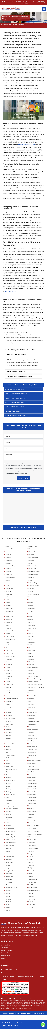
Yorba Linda (32, 902)
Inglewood (9, 800)
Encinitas (8, 729)
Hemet (8, 775)
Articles (3, 958)
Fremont (8, 746)
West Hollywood (33, 888)
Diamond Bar (10, 701)
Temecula (31, 842)
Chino (7, 648)
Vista (30, 873)
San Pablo (31, 772)
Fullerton (8, 749)
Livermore (9, 859)
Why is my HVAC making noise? (17, 371)
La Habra (8, 811)
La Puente (9, 820)
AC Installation (6, 945)
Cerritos (8, 645)
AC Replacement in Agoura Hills (15, 415)
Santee (30, 806)
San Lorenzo (32, 766)
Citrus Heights (10, 656)
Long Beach (9, 871)
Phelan (30, 648)
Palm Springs (32, 628)
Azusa (7, 586)
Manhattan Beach (11, 888)
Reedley (31, 698)
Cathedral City (10, 639)
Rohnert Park (32, 713)
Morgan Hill (32, 569)
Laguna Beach (10, 831)
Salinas (30, 727)
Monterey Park (33, 557)
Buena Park (9, 617)
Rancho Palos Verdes (35, 684)
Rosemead (31, 715)
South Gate (32, 828)
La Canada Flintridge (12, 809)
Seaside (30, 817)
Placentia (31, 659)
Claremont (9, 659)
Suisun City (32, 840)
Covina (8, 681)
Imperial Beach (10, 794)
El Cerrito (9, 715)
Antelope (9, 571)
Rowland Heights (33, 721)
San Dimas (31, 744)
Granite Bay (9, 766)
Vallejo (30, 868)
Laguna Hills (9, 834)
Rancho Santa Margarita (36, 687)
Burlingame (9, 619)
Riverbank (31, 707)
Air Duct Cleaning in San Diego (14, 402)
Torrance (31, 851)
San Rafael (31, 775)
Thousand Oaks (33, 848)
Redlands (31, 690)
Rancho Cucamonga (34, 679)
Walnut (30, 876)
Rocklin (30, 710)
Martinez (8, 896)
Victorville (31, 871)
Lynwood (9, 882)
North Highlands (33, 594)
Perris (30, 639)
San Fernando (32, 746)
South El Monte (33, 825)
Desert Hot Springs (12, 698)
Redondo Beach (33, 693)
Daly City (8, 690)
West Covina (32, 885)
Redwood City (33, 696)
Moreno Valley (33, 566)
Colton (8, 667)
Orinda (30, 617)
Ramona (31, 673)
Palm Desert (32, 625)
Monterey (31, 554)
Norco (30, 591)
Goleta (8, 763)
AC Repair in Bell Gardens (13, 411)
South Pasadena (33, 831)
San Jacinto (32, 755)
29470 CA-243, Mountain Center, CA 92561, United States (23, 978)
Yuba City (31, 905)
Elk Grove (9, 727)
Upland (30, 862)
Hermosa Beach (11, 780)
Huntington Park (11, 792)
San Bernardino (33, 729)
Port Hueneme (33, 667)
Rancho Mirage (33, 681)
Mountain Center (33, 571)
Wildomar (31, 896)
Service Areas (5, 955)
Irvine (7, 803)
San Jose (31, 758)
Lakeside (8, 848)
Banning (8, 591)
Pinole (30, 653)
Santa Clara (32, 786)
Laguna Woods (10, 840)
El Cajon (8, 713)
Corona (8, 673)
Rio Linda (31, 704)
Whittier (31, 893)
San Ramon (32, 777)
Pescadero (31, 642)
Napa (30, 580)
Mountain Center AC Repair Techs (15, 24)
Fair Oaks (8, 735)
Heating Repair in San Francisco (15, 398)
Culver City (9, 684)
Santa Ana (31, 780)
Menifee (8, 899)
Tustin (30, 859)
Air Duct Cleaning (7, 950)
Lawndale (9, 854)
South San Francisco (35, 834)
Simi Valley (31, 820)
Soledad (31, 823)
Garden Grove (10, 755)
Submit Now (23, 478)
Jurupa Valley (10, 806)
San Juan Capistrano (35, 761)
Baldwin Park (9, 588)
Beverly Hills (9, 608)
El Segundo (9, 724)
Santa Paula (32, 800)
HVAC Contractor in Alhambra (14, 407)
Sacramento (32, 724)
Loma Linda (9, 862)
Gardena (8, 758)
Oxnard (30, 619)
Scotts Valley (32, 811)
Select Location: (9, 2)
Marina (8, 893)
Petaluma (31, 645)
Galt (7, 752)
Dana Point (9, 693)
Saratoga (31, 809)
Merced (8, 905)
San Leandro (32, 763)
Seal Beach (31, 814)
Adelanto (8, 546)
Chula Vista (9, 653)
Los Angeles (9, 876)
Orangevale (32, 614)
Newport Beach (33, 586)
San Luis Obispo (33, 769)
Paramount (31, 636)
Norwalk (31, 597)
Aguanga (8, 552)
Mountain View (33, 574)
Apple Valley (9, 574)
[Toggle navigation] (44, 9)
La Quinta (9, 823)
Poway (30, 670)
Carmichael (9, 631)
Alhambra (8, 557)
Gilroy (7, 761)
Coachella (9, 665)
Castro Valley (10, 636)
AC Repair (4, 947)
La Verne (8, 825)
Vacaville (31, 865)
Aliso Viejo (9, 560)
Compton (9, 670)
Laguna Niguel (10, 837)
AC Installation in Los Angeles (14, 389)
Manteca (8, 890)
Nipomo (31, 588)
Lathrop (8, 851)
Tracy (30, 854)
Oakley (30, 605)
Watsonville (32, 882)
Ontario (30, 611)
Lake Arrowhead (11, 842)
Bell (7, 597)
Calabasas (9, 622)
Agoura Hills (9, 549)
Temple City (32, 845)
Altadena (8, 563)
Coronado (9, 676)
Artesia (8, 580)
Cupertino (9, 687)
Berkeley (8, 605)
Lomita (8, 865)
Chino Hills (9, 650)
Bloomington (10, 611)
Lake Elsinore (10, 845)
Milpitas (8, 910)
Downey (8, 707)
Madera (8, 885)
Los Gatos (9, 879)
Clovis (7, 662)
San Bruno (31, 732)
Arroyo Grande (10, 577)
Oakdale (31, 602)
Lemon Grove (10, 857)
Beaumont (9, 594)
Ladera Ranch (10, 828)
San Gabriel (32, 752)
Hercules (8, 777)
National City (32, 583)
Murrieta (31, 577)
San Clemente (32, 738)
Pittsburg (31, 656)
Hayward (8, 772)
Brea (7, 614)
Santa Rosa (32, 803)
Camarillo (8, 625)
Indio (7, 797)
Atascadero (9, 583)
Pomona (31, 665)
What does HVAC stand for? (16, 355)
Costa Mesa (9, 679)
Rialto (30, 701)
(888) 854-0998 (10, 970)
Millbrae (8, 907)
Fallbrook (8, 738)
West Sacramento (34, 890)
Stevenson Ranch (34, 837)
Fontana (8, 741)
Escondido (9, 732)
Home (3, 24)
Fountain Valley (10, 744)
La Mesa (8, 814)
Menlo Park (9, 902)
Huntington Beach (12, 789)
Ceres (7, 642)
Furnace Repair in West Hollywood (16, 394)
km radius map (23, 508)
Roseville (31, 718)
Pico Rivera (31, 650)
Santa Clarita (32, 789)
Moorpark (31, 560)
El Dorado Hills (10, 718)
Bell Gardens (10, 600)
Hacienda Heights (11, 769)
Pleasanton (32, 662)
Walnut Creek (32, 879)
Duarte (8, 710)
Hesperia (8, 783)
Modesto (31, 549)
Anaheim (8, 569)
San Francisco (32, 749)
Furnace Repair (6, 953)
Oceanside (31, 608)
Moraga (30, 563)
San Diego (31, 741)
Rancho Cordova (33, 676)
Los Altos (9, 873)
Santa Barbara (32, 783)
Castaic (8, 634)
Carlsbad (8, 628)
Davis (7, 696)
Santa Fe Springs (33, 792)
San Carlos (31, 735)
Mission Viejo (32, 546)
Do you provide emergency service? (19, 376)
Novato (30, 600)
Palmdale (31, 631)
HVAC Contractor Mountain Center (11, 27)
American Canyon (11, 566)
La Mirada (9, 817)
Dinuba (8, 704)
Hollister (8, 786)
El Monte (8, 721)
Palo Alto (31, 634)
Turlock (30, 857)
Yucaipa (30, 907)
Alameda (8, 554)
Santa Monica (32, 797)
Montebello (32, 552)
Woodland (31, 899)
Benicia (8, 602)
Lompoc (8, 868)
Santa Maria (32, 794)
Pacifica (31, 622)
